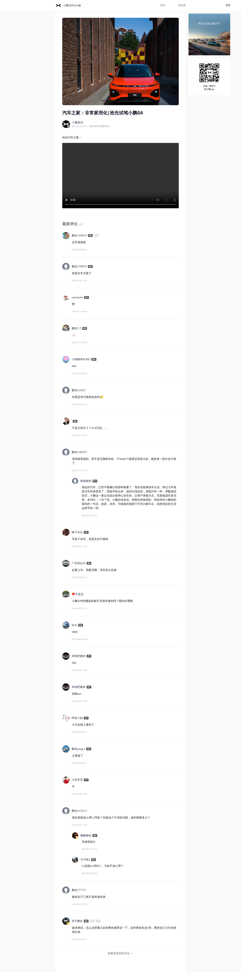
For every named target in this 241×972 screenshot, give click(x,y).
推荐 (162, 5)
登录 (228, 5)
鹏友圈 (182, 5)
